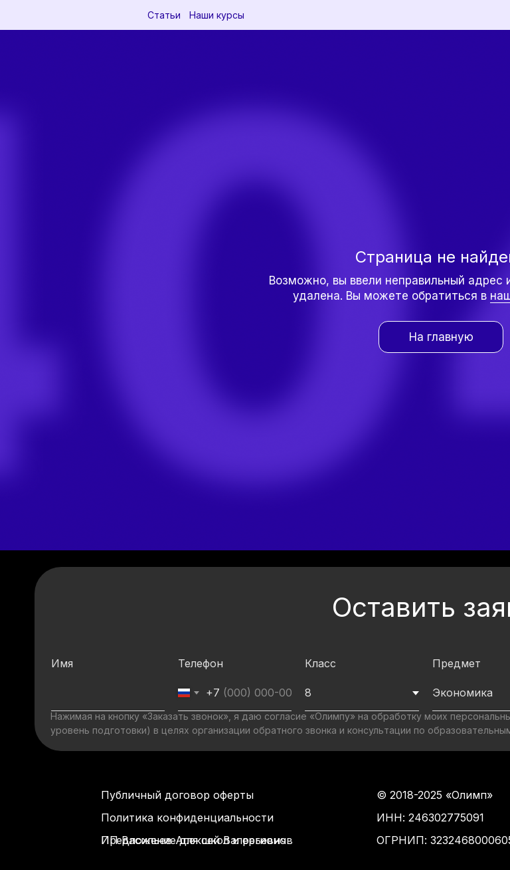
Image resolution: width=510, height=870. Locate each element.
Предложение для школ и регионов (197, 840)
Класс (320, 663)
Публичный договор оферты (177, 795)
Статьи (164, 15)
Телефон (200, 663)
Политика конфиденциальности (187, 817)
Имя (62, 663)
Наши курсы (216, 15)
